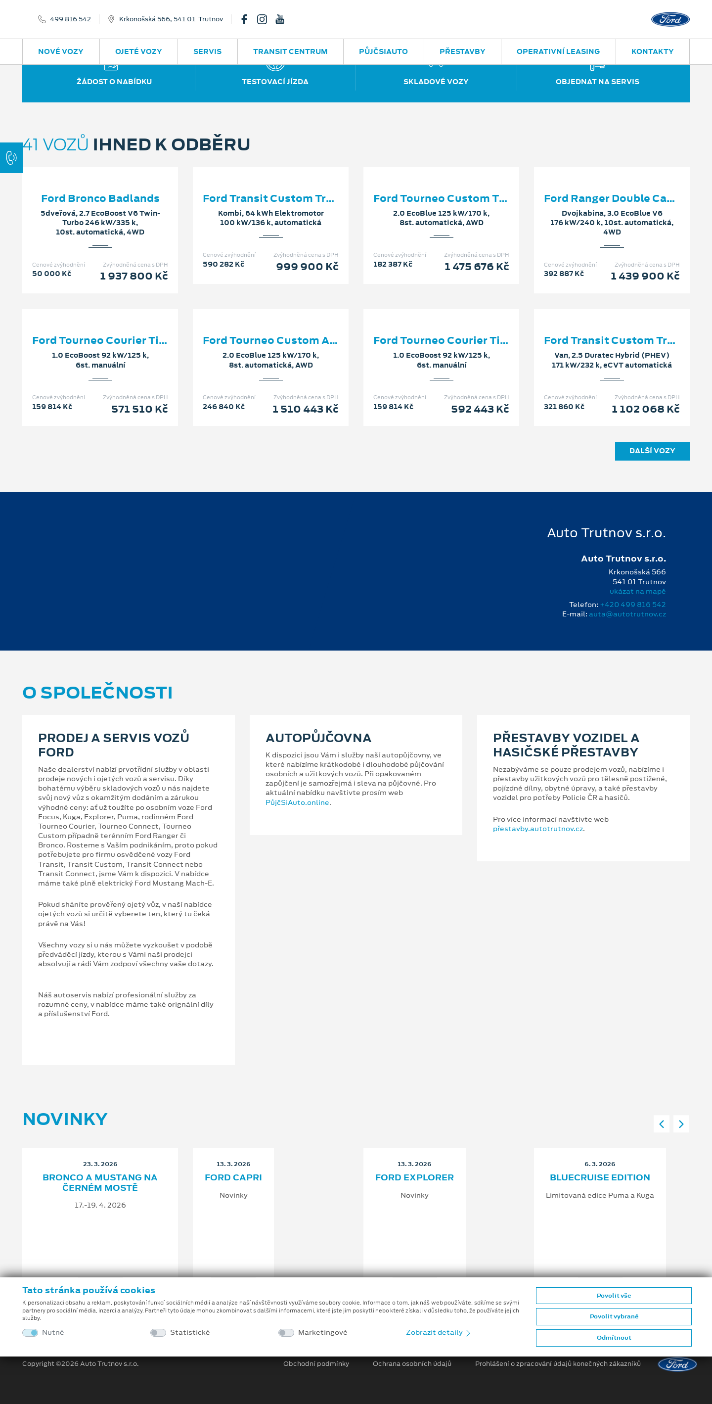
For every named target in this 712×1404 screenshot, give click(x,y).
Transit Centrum (290, 51)
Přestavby (463, 51)
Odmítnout (614, 1338)
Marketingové (323, 1332)
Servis (207, 51)
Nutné (53, 1332)
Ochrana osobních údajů (412, 1363)
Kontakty (652, 51)
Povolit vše (614, 1296)
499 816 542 (70, 19)
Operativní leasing (558, 51)
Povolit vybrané (614, 1316)
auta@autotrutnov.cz (627, 614)
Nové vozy (61, 51)
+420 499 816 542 (633, 604)
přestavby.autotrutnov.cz (538, 829)
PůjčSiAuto (383, 51)
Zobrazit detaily (439, 1332)
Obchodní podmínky (316, 1363)
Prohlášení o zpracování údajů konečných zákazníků (558, 1363)
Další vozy (652, 451)
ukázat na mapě (638, 591)
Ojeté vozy (138, 51)
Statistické (190, 1332)
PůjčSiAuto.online (297, 802)
